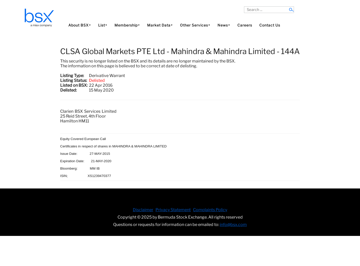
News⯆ (223, 25)
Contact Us (269, 25)
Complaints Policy (210, 209)
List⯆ (102, 25)
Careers (244, 25)
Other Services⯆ (195, 25)
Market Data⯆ (160, 25)
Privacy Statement (173, 209)
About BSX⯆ (79, 25)
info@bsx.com (233, 224)
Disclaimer (143, 209)
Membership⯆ (127, 25)
